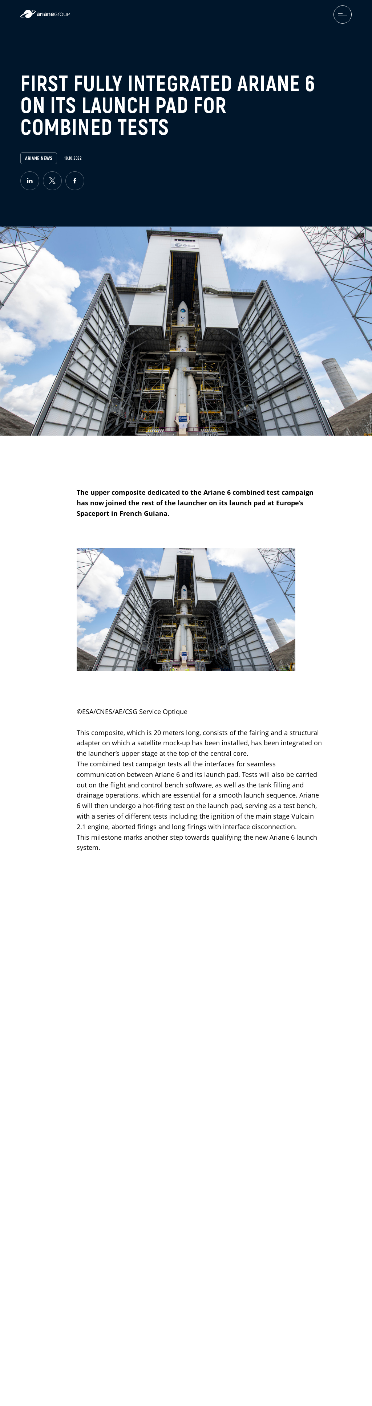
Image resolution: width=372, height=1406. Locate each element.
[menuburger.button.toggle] (342, 14)
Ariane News (38, 158)
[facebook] (74, 180)
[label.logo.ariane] (45, 16)
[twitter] (52, 180)
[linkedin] (29, 180)
